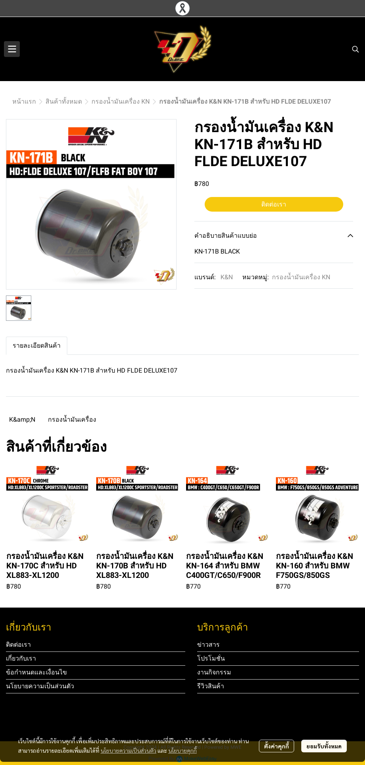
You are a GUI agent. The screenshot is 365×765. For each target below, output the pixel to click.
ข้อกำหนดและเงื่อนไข (36, 672)
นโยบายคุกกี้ (182, 750)
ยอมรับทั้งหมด (324, 746)
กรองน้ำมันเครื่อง (72, 419)
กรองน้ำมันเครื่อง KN (120, 101)
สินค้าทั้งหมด (64, 101)
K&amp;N (22, 419)
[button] (355, 49)
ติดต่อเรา (273, 204)
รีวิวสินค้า (210, 686)
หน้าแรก (24, 101)
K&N (227, 277)
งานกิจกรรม (214, 672)
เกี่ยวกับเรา (21, 658)
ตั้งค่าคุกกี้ (276, 746)
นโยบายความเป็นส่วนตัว (128, 750)
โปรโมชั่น (211, 658)
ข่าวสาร (208, 644)
